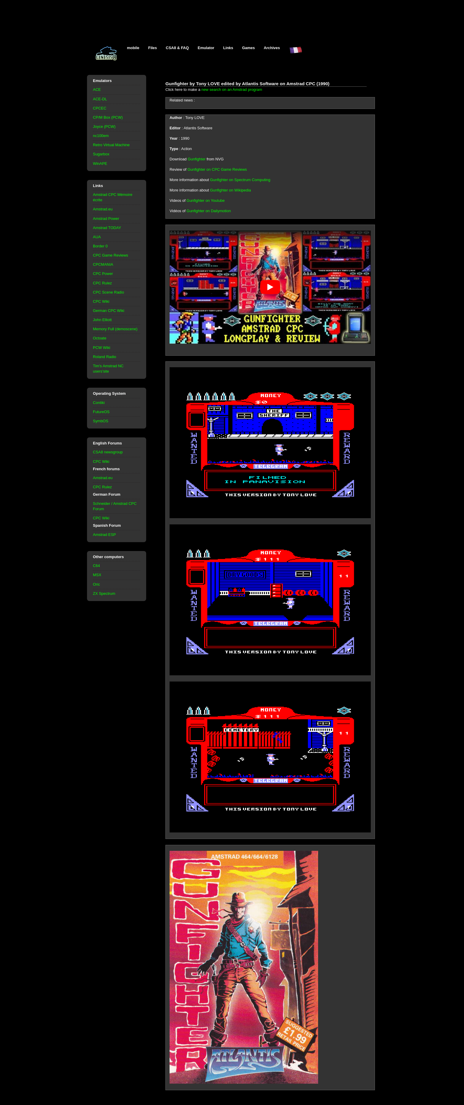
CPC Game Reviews (110, 255)
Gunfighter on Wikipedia (230, 190)
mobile (133, 48)
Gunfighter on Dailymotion (208, 211)
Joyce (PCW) (104, 126)
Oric (96, 584)
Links (228, 48)
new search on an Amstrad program (232, 89)
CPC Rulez (102, 283)
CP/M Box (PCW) (108, 117)
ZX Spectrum (104, 593)
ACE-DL (100, 99)
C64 (96, 565)
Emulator (206, 48)
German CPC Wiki (108, 310)
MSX (97, 575)
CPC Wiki (101, 301)
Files (152, 48)
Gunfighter (196, 159)
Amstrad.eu (102, 209)
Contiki (99, 402)
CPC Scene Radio (108, 292)
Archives (272, 48)
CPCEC (99, 108)
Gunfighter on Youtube (205, 200)
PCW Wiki (101, 347)
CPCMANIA (103, 264)
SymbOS (100, 421)
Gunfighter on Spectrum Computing (240, 180)
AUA (97, 237)
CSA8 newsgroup (108, 452)
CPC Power (103, 273)
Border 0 (100, 246)
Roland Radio (104, 357)
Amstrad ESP (104, 534)
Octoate (99, 338)
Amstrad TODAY (107, 227)
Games (248, 48)
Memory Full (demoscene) (115, 329)
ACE (97, 89)
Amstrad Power (106, 218)
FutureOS (101, 412)
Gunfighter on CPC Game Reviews (217, 169)
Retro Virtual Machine (111, 145)
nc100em (101, 135)
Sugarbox (101, 154)
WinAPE (100, 163)
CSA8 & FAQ (177, 48)
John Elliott (102, 320)
